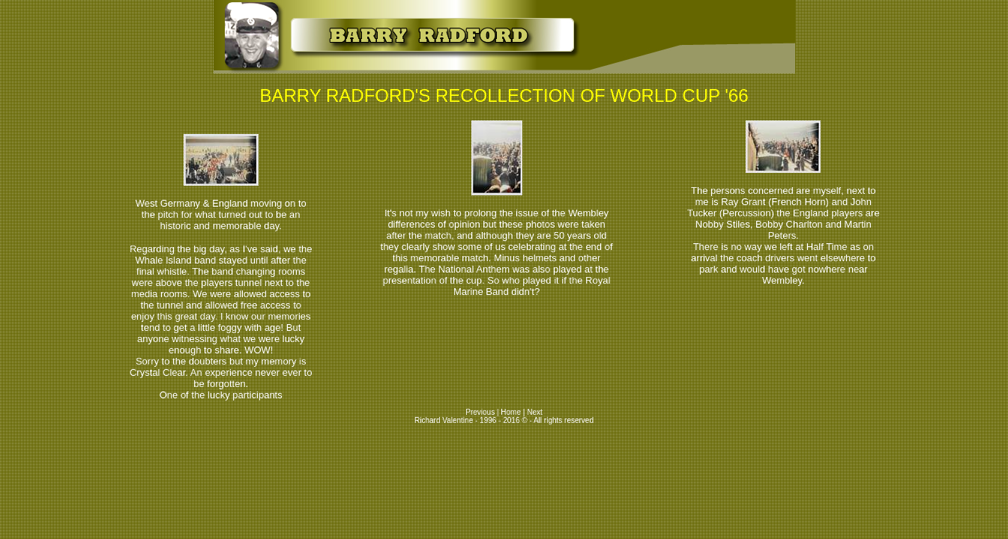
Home (511, 412)
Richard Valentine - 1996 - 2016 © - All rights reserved (504, 420)
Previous (481, 412)
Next (535, 412)
